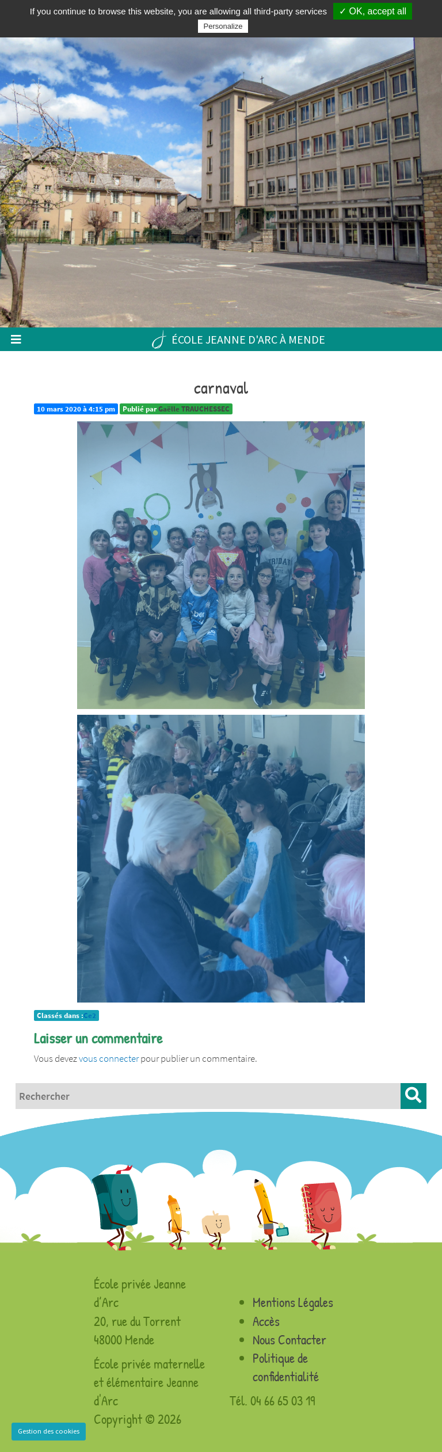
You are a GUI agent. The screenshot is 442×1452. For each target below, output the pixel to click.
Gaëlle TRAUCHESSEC (194, 408)
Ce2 (89, 1015)
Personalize (223, 26)
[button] (413, 1096)
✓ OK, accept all (372, 11)
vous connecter (109, 1058)
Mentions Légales (293, 1302)
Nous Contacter (289, 1339)
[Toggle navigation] (16, 339)
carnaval (221, 387)
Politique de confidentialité (286, 1367)
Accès (266, 1321)
